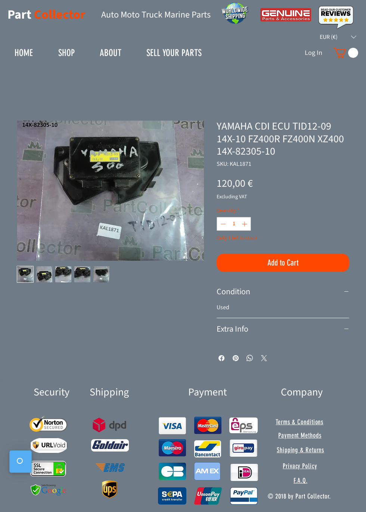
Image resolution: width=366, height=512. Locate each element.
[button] (338, 37)
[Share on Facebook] (221, 358)
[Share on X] (264, 358)
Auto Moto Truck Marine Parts (156, 14)
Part (20, 15)
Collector (60, 15)
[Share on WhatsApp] (249, 358)
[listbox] (338, 37)
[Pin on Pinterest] (235, 358)
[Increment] (245, 223)
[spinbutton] (234, 223)
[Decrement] (222, 223)
